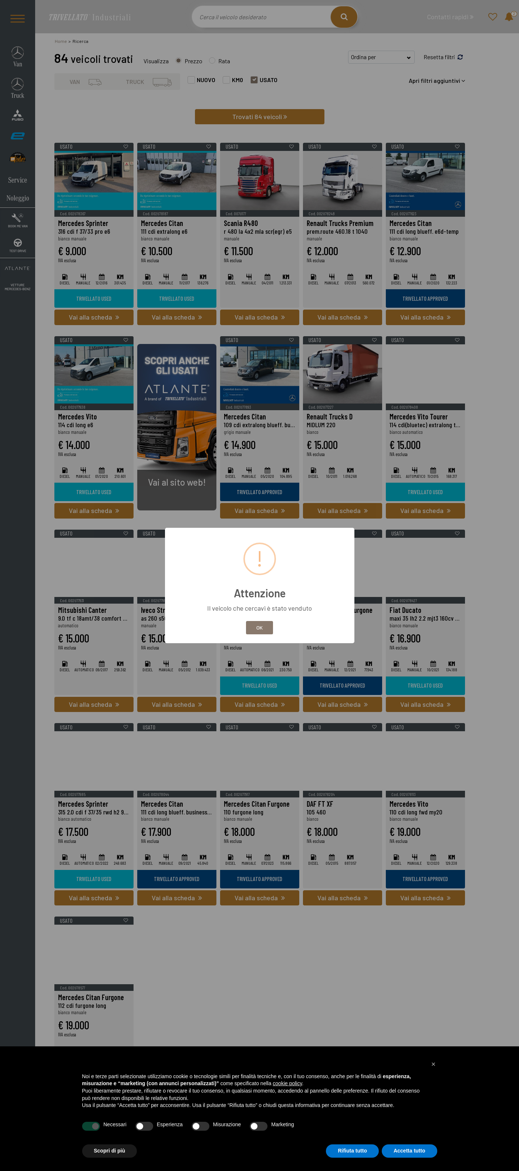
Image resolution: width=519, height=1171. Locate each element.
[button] (433, 1064)
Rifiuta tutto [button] (352, 1151)
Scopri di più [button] (109, 1151)
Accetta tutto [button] (409, 1151)
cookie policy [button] (287, 1083)
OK (259, 627)
